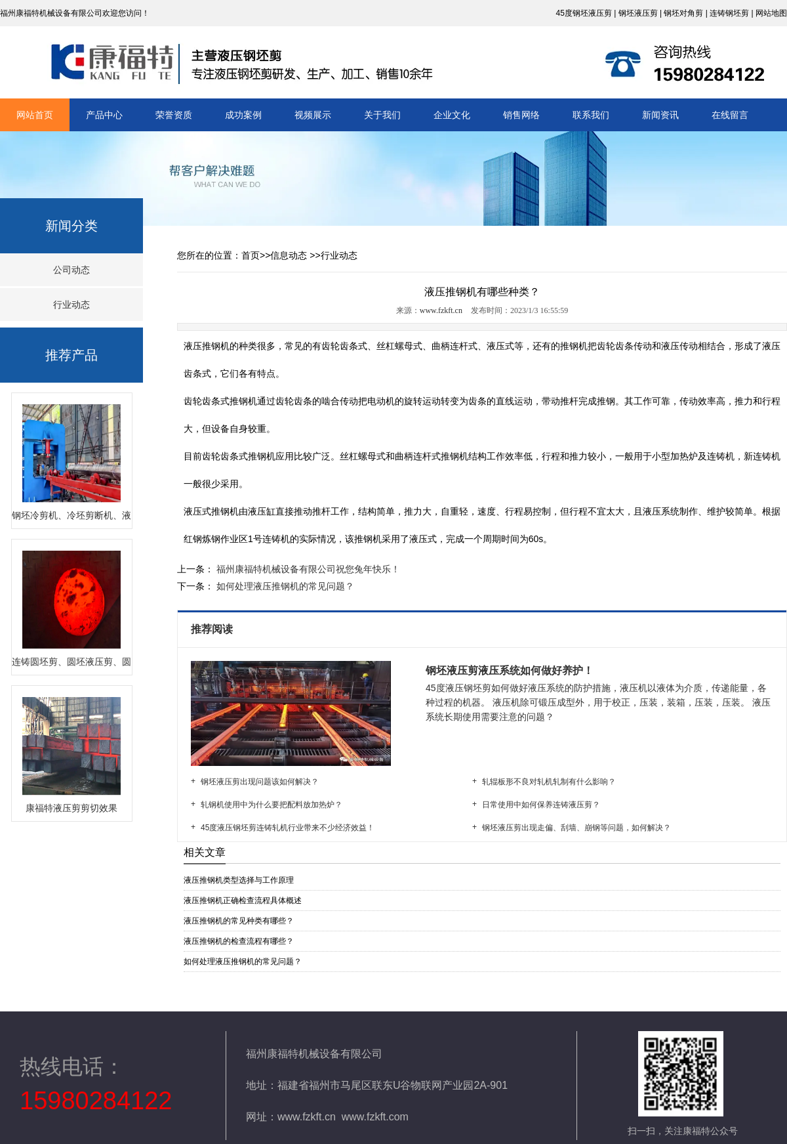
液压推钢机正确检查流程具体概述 (243, 900)
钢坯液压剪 (638, 13)
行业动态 (71, 304)
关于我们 (382, 115)
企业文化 (452, 115)
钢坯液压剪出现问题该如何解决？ (260, 781)
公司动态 (71, 270)
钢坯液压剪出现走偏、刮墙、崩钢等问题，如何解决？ (576, 827)
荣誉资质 (173, 115)
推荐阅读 (213, 629)
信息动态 (288, 255)
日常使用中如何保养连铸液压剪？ (541, 804)
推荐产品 (71, 355)
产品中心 (104, 115)
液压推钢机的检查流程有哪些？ (239, 941)
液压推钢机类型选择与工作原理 (239, 880)
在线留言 (730, 115)
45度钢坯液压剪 (583, 13)
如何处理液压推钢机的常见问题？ (284, 586)
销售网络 (521, 115)
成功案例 (243, 115)
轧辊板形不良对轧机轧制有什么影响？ (549, 781)
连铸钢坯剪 (729, 13)
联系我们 (591, 115)
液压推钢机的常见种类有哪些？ (239, 920)
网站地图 (771, 13)
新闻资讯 (660, 115)
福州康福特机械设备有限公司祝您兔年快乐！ (307, 569)
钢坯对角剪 (683, 13)
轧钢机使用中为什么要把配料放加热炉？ (271, 804)
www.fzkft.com (375, 1116)
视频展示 (312, 115)
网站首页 (34, 115)
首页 (250, 255)
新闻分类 (71, 226)
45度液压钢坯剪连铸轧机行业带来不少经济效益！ (287, 827)
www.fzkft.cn (441, 310)
